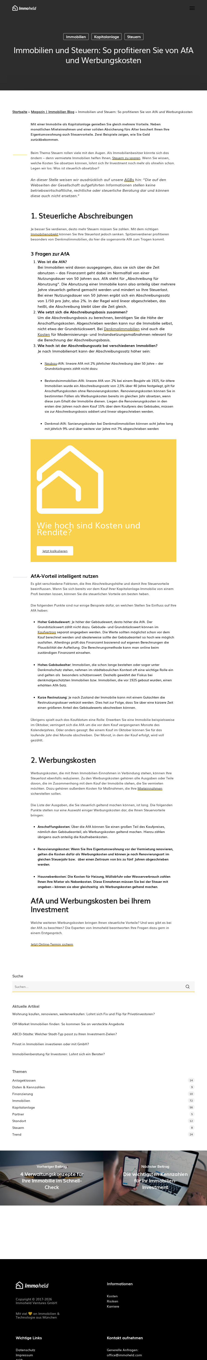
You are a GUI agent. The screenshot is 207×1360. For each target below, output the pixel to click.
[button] (192, 8)
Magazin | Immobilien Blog (52, 111)
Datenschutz (25, 1349)
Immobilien (76, 36)
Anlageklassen (24, 1080)
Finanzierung (22, 1093)
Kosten (112, 1296)
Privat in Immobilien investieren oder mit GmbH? (50, 1043)
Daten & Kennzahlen (28, 1087)
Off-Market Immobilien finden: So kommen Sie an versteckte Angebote (68, 1023)
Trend (16, 1134)
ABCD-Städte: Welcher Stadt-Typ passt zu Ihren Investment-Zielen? (64, 1033)
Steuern (134, 36)
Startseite (19, 111)
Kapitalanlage (106, 36)
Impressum (24, 1355)
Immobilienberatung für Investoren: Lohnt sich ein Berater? (58, 1054)
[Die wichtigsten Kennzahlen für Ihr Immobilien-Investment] (155, 1178)
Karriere (113, 1306)
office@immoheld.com (124, 1355)
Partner (18, 1114)
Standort (19, 1120)
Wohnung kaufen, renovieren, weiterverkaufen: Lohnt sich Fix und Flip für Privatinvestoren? (83, 1013)
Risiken (112, 1301)
